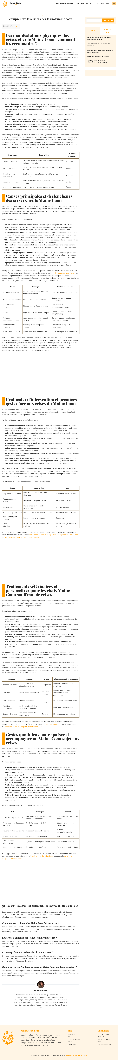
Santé (108, 4)
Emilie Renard (40, 990)
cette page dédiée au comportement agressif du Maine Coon (53, 535)
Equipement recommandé (64, 4)
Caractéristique (87, 4)
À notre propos (104, 1034)
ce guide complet (52, 724)
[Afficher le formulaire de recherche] (114, 3)
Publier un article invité (104, 1040)
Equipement (72, 1034)
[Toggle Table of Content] (16, 26)
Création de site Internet (74, 1055)
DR (86, 1055)
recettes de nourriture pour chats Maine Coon (23, 727)
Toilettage (100, 4)
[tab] (92, 31)
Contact (101, 1037)
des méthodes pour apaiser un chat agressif (22, 537)
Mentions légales (104, 1044)
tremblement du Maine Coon (41, 856)
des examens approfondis (65, 273)
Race (77, 4)
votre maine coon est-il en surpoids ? (98, 56)
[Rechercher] (94, 20)
